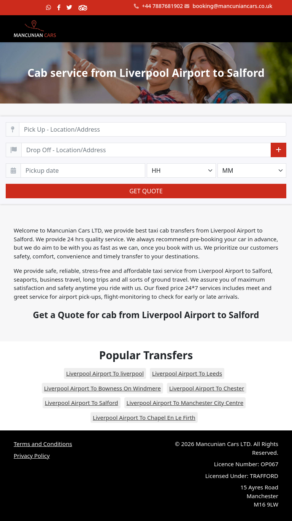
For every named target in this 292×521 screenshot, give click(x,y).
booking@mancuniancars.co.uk (228, 6)
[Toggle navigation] (267, 28)
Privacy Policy (32, 455)
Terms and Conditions (43, 444)
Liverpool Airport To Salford (81, 402)
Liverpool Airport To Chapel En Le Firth (144, 417)
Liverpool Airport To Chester (206, 388)
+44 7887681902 (158, 6)
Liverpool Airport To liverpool (105, 373)
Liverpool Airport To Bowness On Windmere (102, 388)
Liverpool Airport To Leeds (187, 373)
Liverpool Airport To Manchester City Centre (185, 402)
